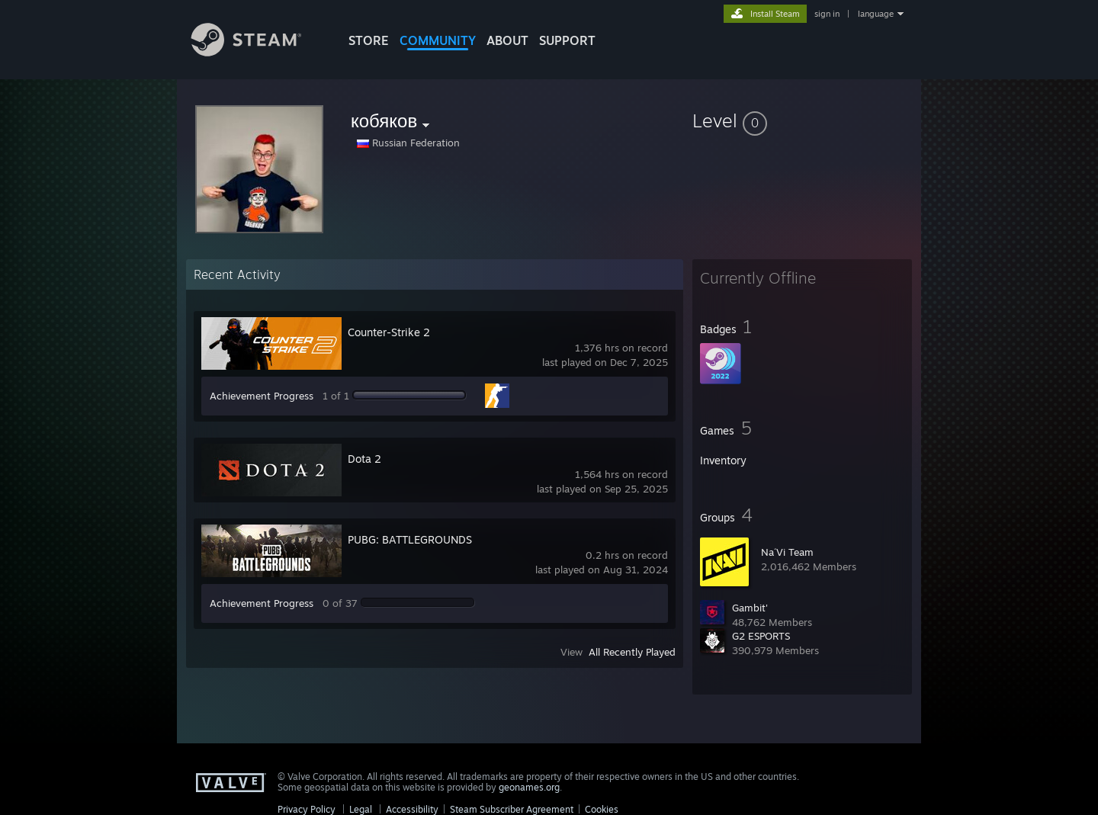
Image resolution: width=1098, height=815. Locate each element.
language (876, 13)
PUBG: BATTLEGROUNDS (410, 539)
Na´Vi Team (787, 552)
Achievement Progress (261, 396)
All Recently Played (632, 652)
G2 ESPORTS (761, 636)
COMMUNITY (438, 40)
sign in (827, 13)
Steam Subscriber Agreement (511, 809)
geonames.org (529, 787)
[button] (802, 120)
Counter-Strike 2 (389, 332)
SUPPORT (567, 40)
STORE (368, 40)
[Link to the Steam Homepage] (258, 52)
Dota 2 (364, 458)
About (507, 40)
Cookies (601, 809)
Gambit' (750, 608)
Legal (360, 809)
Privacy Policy (307, 809)
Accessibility (412, 809)
